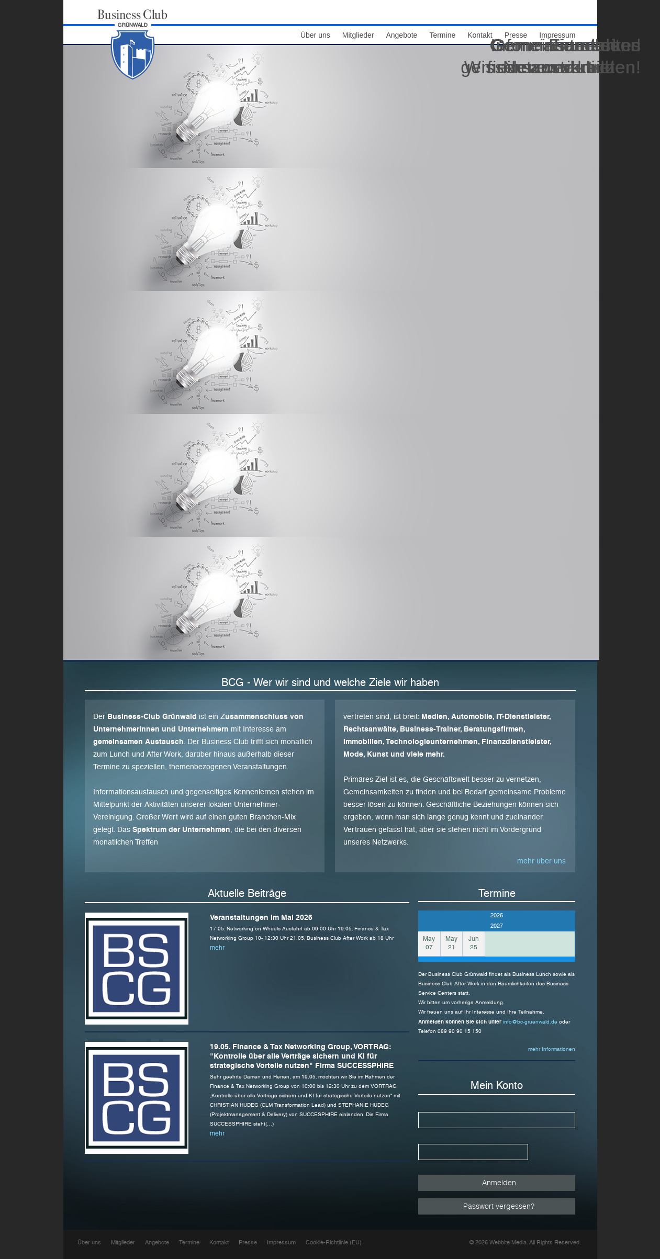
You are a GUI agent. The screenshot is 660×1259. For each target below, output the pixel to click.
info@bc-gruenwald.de (531, 1022)
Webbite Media (508, 1242)
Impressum (281, 1242)
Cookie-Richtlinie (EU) (334, 1242)
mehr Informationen (551, 1049)
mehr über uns (541, 861)
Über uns (315, 35)
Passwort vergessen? (498, 1205)
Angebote (401, 35)
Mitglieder (358, 35)
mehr (217, 947)
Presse (248, 1242)
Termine (442, 35)
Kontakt (219, 1242)
